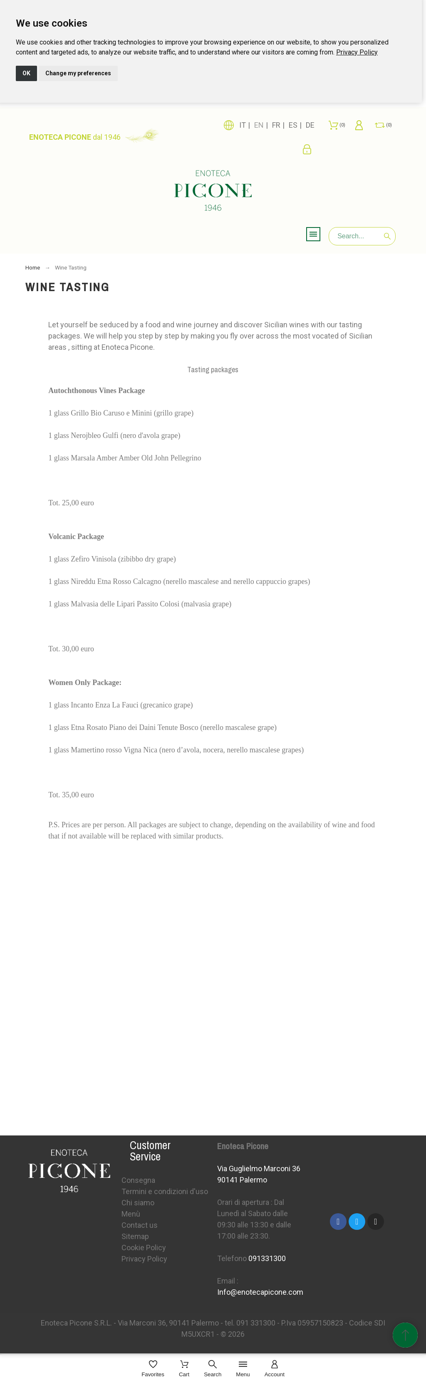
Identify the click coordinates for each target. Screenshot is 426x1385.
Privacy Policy (357, 52)
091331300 (267, 1258)
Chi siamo (137, 1202)
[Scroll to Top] (405, 1335)
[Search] (362, 236)
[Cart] (184, 1369)
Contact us (139, 1225)
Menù (130, 1213)
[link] (357, 52)
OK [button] (26, 73)
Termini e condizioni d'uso (164, 1191)
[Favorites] (152, 1369)
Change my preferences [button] (78, 73)
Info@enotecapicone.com (260, 1292)
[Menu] (243, 1369)
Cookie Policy (143, 1247)
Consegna (138, 1180)
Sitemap (135, 1236)
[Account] (274, 1369)
